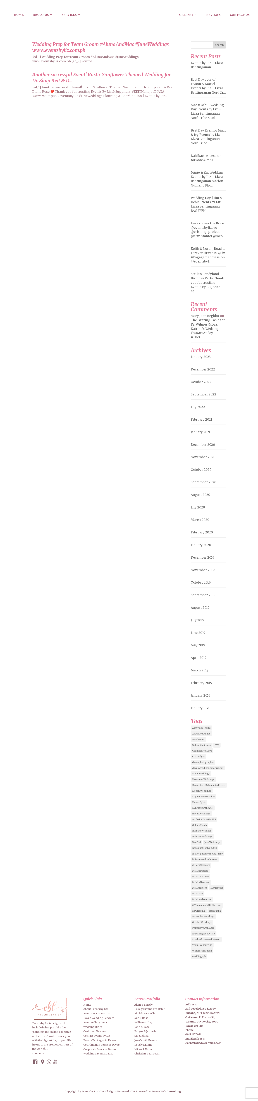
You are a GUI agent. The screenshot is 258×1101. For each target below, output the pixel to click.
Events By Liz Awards (96, 1013)
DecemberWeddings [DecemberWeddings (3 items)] (203, 779)
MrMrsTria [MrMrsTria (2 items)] (217, 887)
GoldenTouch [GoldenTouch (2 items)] (199, 825)
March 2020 (200, 520)
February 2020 (202, 532)
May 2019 (198, 645)
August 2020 (200, 495)
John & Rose (141, 1027)
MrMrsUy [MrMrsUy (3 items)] (197, 893)
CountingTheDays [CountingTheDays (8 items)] (202, 750)
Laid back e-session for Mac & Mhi (206, 158)
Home (19, 15)
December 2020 (203, 445)
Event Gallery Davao (95, 1022)
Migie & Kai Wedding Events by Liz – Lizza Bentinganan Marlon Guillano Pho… (207, 179)
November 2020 (203, 457)
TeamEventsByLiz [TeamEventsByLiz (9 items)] (202, 945)
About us (41, 15)
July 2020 (198, 507)
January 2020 (201, 545)
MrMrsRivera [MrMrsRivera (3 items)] (199, 887)
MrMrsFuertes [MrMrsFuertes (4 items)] (200, 870)
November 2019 (203, 570)
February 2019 (201, 683)
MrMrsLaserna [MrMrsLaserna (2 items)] (200, 876)
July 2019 (197, 620)
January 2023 (201, 357)
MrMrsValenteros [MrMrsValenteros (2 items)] (201, 899)
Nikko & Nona (143, 1049)
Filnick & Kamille (144, 1013)
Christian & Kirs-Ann (147, 1053)
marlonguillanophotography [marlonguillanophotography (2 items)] (207, 853)
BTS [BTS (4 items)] (217, 745)
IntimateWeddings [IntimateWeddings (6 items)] (202, 836)
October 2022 (201, 382)
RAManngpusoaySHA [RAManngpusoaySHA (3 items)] (203, 933)
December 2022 (203, 369)
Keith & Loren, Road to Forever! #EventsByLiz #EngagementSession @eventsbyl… (208, 255)
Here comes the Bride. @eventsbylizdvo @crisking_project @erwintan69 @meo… (208, 229)
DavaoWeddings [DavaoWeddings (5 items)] (201, 773)
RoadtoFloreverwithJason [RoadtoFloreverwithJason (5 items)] (206, 939)
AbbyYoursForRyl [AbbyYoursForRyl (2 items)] (201, 728)
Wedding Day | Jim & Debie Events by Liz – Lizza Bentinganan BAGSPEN (207, 204)
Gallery (186, 15)
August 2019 (200, 608)
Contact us (240, 15)
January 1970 (200, 708)
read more (39, 1053)
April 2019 (198, 658)
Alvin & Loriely (143, 1004)
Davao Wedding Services (98, 1018)
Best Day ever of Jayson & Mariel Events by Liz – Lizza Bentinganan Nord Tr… (208, 86)
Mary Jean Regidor (205, 316)
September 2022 (203, 394)
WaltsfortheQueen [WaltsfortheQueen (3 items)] (202, 950)
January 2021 (200, 432)
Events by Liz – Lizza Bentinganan (207, 65)
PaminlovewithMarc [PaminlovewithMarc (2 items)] (203, 928)
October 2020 (201, 470)
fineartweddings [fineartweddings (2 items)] (201, 813)
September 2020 (203, 482)
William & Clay (143, 1022)
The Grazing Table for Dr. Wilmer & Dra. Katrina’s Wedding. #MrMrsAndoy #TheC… (208, 328)
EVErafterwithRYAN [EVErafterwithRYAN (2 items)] (202, 808)
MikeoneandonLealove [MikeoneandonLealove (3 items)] (204, 859)
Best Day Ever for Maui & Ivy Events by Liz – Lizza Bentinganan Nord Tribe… (208, 136)
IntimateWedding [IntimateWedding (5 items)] (201, 830)
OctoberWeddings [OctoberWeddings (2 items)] (202, 922)
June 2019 (198, 633)
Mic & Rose (141, 1018)
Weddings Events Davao (98, 1053)
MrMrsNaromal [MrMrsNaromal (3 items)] (200, 882)
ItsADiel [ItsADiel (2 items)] (196, 842)
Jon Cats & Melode (145, 1040)
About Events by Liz (95, 1009)
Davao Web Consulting (166, 1091)
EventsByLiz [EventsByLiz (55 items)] (199, 802)
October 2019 (201, 582)
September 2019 (203, 595)
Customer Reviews (94, 1031)
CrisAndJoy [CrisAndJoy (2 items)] (198, 756)
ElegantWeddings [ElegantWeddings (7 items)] (201, 790)
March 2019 (200, 670)
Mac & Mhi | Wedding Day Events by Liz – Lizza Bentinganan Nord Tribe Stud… (207, 111)
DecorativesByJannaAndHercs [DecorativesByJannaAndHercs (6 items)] (208, 785)
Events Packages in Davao (99, 1040)
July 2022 (198, 407)
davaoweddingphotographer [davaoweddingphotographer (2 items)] (207, 768)
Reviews (213, 15)
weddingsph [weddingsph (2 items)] (199, 956)
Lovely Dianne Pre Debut (149, 1009)
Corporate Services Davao (99, 1049)
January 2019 (200, 695)
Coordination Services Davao (101, 1044)
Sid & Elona (141, 1035)
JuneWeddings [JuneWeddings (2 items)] (212, 842)
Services (69, 15)
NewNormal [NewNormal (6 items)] (198, 910)
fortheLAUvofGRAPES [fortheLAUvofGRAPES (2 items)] (204, 819)
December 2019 (202, 557)
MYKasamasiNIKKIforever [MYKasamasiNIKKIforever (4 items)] (206, 905)
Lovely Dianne (143, 1044)
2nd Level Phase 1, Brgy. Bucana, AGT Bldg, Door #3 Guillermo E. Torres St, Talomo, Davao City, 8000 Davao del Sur (202, 1017)
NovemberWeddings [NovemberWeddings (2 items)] (203, 916)
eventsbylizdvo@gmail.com (203, 1043)
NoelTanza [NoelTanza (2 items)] (215, 910)
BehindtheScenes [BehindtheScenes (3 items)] (201, 745)
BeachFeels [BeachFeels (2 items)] (198, 739)
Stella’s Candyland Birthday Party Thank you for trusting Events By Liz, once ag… (207, 282)
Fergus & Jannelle (145, 1031)
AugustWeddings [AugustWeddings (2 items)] (201, 733)
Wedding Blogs (92, 1027)
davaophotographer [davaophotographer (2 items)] (203, 762)
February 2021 (201, 419)
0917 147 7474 (193, 1034)
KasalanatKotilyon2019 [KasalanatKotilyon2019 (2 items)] (204, 848)
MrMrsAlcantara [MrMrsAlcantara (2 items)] (201, 865)
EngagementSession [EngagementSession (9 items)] (203, 796)
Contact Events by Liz (96, 1035)
